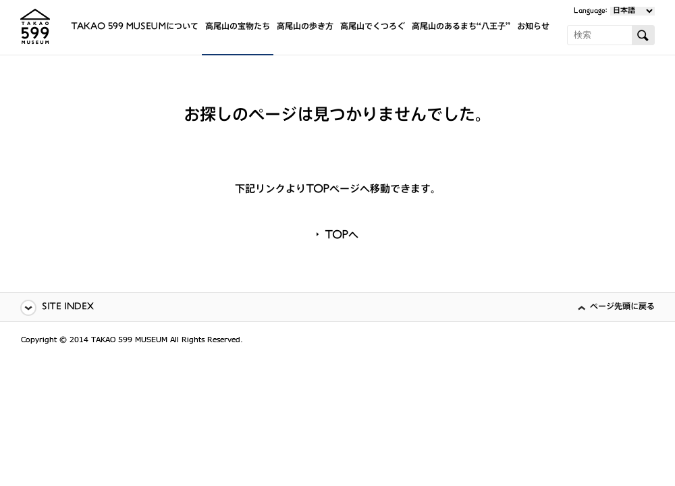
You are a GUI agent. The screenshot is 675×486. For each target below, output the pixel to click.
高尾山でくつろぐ (372, 27)
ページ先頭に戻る (622, 307)
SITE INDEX (68, 307)
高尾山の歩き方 (305, 27)
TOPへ (341, 236)
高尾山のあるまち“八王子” (461, 27)
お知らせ (533, 27)
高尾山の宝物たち (237, 27)
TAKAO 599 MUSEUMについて (134, 27)
